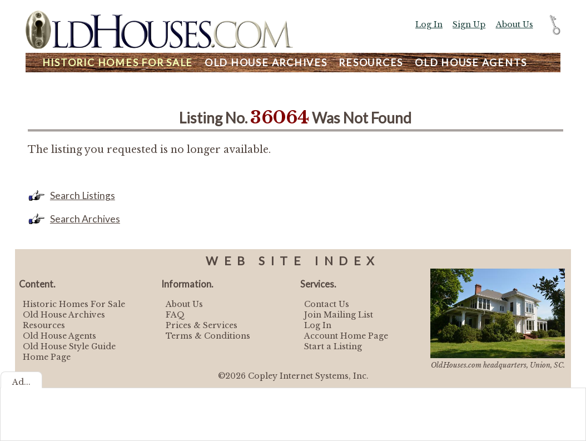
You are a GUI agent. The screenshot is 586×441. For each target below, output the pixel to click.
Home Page (47, 357)
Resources (371, 62)
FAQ (175, 315)
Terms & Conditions (208, 336)
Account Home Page (346, 336)
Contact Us (326, 304)
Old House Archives (64, 315)
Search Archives (85, 219)
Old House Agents (59, 336)
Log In (429, 24)
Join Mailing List (338, 315)
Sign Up (469, 24)
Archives (266, 62)
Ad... (21, 382)
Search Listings (82, 195)
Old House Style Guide (69, 346)
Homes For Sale (117, 62)
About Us (514, 24)
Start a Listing (333, 346)
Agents (471, 62)
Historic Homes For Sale (74, 304)
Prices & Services (201, 325)
